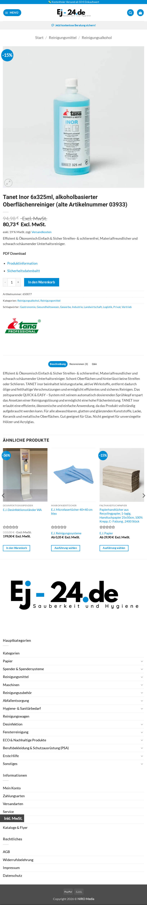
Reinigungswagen (16, 717)
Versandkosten (41, 232)
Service (8, 813)
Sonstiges (10, 765)
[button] (12, 12)
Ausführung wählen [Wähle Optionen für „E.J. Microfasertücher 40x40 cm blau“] (66, 548)
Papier (8, 662)
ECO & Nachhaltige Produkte (24, 741)
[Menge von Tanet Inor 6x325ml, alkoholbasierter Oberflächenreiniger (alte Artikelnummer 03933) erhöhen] (18, 282)
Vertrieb (127, 307)
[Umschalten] (142, 662)
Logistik (107, 307)
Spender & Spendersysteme (23, 670)
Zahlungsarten (14, 797)
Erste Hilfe (11, 757)
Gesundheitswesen (48, 307)
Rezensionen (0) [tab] (79, 365)
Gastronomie (28, 307)
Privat (117, 307)
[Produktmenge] (11, 282)
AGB (6, 853)
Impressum (11, 868)
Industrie (77, 307)
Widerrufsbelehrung (18, 861)
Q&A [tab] (97, 365)
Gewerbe (65, 307)
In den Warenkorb (41, 282)
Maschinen (11, 686)
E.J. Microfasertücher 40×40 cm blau (71, 512)
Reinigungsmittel (63, 37)
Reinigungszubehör (17, 693)
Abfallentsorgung (16, 702)
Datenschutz (12, 876)
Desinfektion (12, 725)
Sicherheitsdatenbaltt (23, 271)
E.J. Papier (106, 534)
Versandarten (13, 805)
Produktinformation (22, 264)
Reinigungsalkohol (97, 37)
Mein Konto (12, 789)
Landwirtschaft (93, 307)
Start (39, 37)
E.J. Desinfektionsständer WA (22, 510)
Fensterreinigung (15, 733)
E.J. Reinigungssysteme (66, 534)
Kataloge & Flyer (15, 828)
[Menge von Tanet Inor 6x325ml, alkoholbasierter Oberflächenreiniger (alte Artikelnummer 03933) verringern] (5, 282)
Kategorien (11, 654)
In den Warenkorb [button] (16, 548)
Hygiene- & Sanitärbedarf (22, 709)
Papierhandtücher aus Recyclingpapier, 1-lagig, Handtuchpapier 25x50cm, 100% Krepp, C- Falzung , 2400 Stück (121, 516)
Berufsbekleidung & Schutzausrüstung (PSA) (36, 749)
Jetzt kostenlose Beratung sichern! (73, 26)
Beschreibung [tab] (56, 365)
